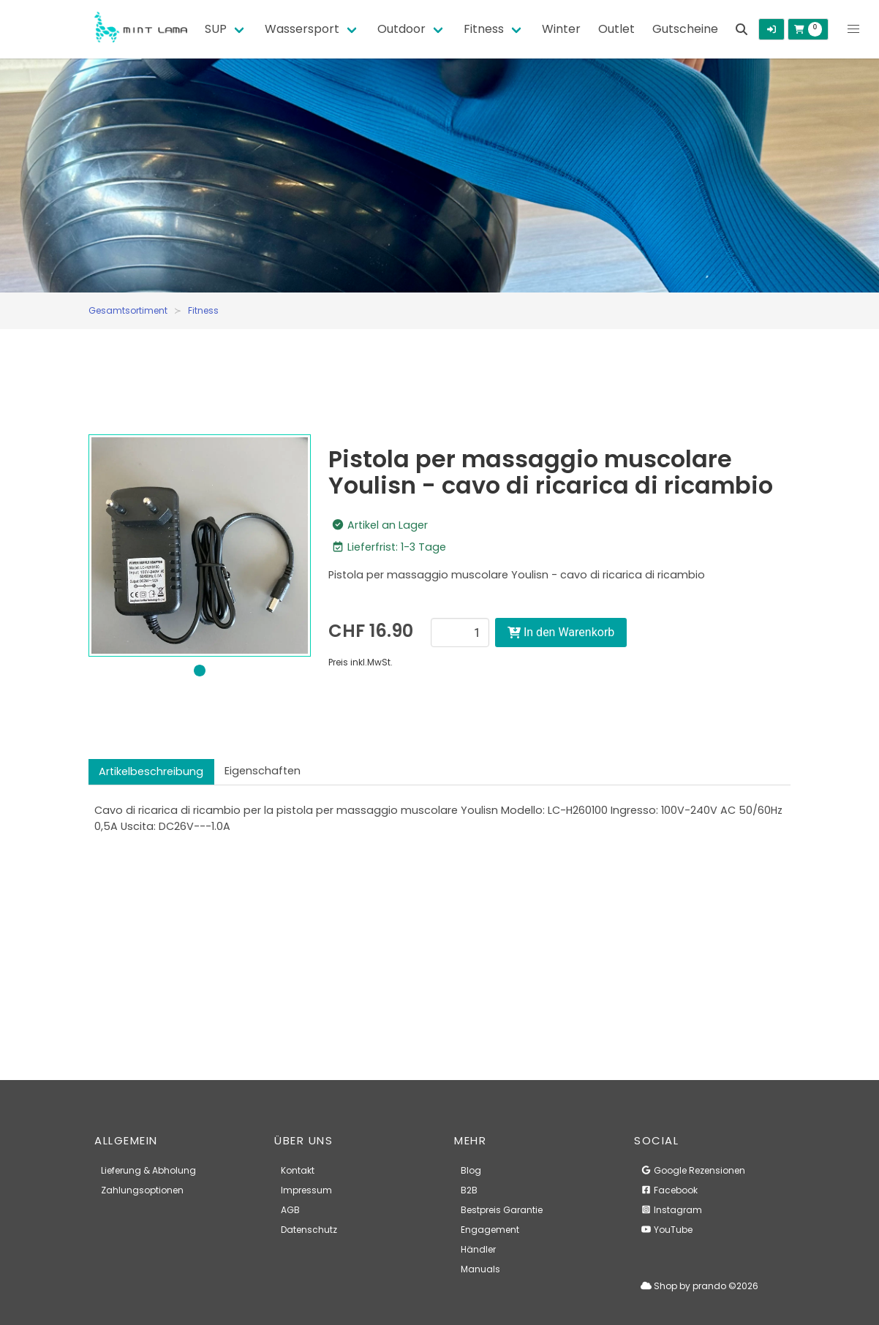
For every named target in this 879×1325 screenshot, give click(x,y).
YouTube (667, 1229)
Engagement (490, 1229)
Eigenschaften (263, 770)
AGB (290, 1210)
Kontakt (297, 1170)
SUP (216, 28)
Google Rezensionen (693, 1170)
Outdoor (401, 28)
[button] (853, 29)
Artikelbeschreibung (151, 771)
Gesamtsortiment (127, 310)
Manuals (480, 1269)
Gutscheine (685, 28)
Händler (478, 1249)
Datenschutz (309, 1229)
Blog (471, 1170)
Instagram (671, 1210)
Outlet (616, 28)
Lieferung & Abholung (148, 1170)
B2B (469, 1190)
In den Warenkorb (561, 632)
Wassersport (302, 28)
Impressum (306, 1190)
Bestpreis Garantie (502, 1210)
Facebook (669, 1190)
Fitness (484, 28)
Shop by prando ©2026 (699, 1286)
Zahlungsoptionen (142, 1190)
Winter (561, 28)
